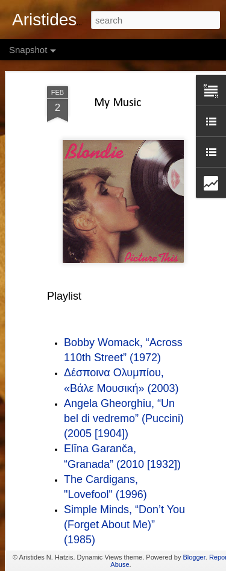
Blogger (194, 557)
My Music (118, 64)
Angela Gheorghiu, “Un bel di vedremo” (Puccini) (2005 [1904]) (124, 379)
